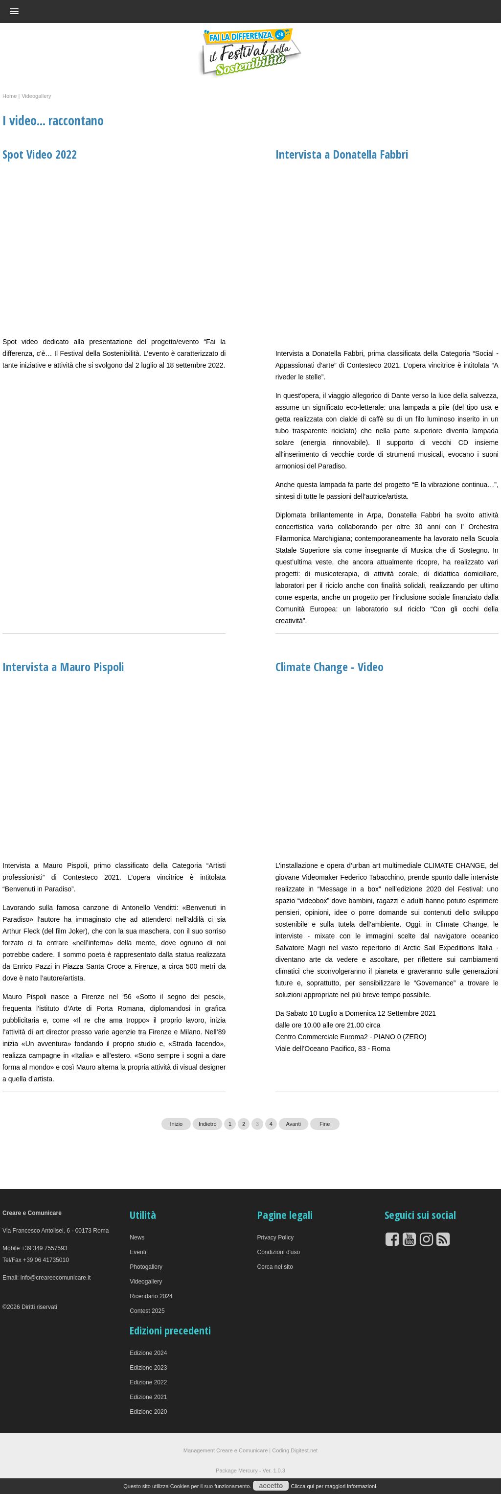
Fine (324, 1124)
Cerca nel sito (275, 1266)
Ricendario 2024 (151, 1296)
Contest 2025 (147, 1310)
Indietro (208, 1124)
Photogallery (146, 1266)
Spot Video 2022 (39, 154)
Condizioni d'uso (278, 1252)
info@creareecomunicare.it (56, 1277)
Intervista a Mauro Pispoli (63, 666)
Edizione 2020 (148, 1411)
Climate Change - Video (329, 666)
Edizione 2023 (148, 1367)
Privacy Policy (275, 1237)
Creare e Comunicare (242, 1450)
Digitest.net (304, 1450)
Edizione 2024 (148, 1353)
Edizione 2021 (148, 1397)
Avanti (293, 1124)
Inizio (176, 1124)
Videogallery (146, 1281)
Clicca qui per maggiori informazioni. (334, 1486)
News (137, 1237)
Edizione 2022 (148, 1382)
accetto (271, 1486)
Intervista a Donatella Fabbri (342, 154)
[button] (233, 11)
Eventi (138, 1252)
